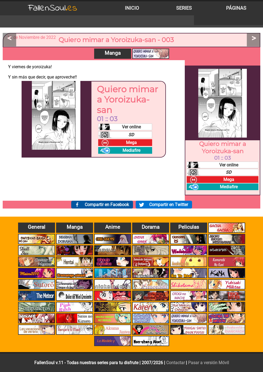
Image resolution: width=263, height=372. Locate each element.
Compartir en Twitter (168, 204)
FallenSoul (52, 8)
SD (131, 134)
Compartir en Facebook (107, 204)
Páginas (236, 8)
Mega (131, 142)
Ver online (131, 126)
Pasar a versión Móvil (208, 362)
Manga (113, 53)
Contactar (175, 362)
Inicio (132, 8)
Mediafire (131, 150)
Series (184, 8)
